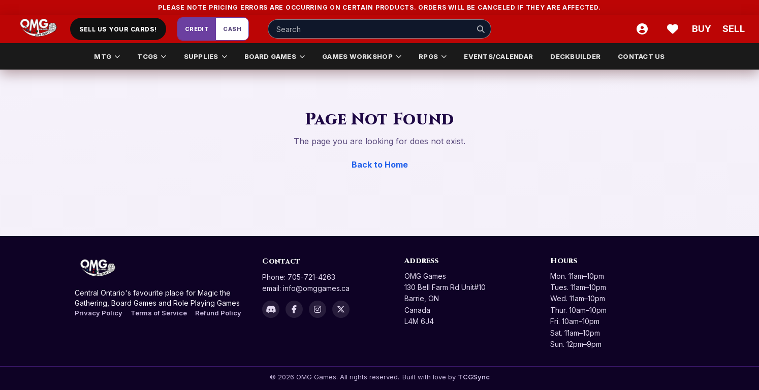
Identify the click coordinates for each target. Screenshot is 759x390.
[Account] (642, 29)
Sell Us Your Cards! (118, 29)
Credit (197, 28)
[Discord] (270, 309)
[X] (341, 309)
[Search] (480, 29)
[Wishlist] (672, 29)
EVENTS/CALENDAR (498, 56)
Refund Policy (218, 313)
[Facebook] (294, 309)
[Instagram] (317, 309)
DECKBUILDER (575, 56)
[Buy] (703, 29)
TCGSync (474, 377)
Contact (281, 261)
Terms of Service (159, 313)
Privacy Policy (98, 313)
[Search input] (379, 29)
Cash (232, 28)
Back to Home (380, 164)
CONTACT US (641, 56)
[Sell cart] (733, 29)
